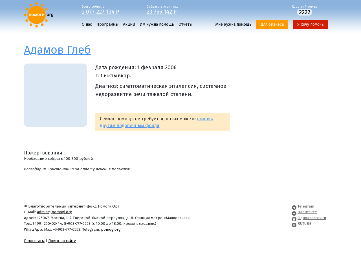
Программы (107, 24)
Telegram (306, 206)
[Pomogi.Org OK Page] (294, 217)
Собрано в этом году (175, 9)
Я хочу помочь (310, 24)
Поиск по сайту (62, 240)
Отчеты (185, 24)
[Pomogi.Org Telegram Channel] (294, 206)
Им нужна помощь (157, 24)
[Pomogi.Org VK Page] (294, 212)
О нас (87, 24)
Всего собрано (110, 9)
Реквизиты (34, 240)
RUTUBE (304, 223)
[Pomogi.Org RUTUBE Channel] (294, 223)
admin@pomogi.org (54, 212)
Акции (129, 24)
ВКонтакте (307, 212)
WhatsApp (33, 229)
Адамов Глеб (57, 50)
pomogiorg (111, 229)
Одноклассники (312, 217)
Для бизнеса (272, 24)
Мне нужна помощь (233, 24)
